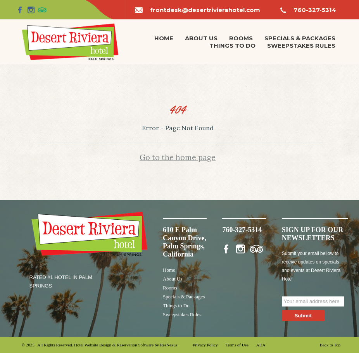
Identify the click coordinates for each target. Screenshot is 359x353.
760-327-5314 (314, 10)
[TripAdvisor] (42, 10)
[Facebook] (20, 10)
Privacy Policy (205, 345)
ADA (261, 345)
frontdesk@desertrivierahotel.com (205, 10)
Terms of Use (237, 345)
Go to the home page (178, 157)
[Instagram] (31, 10)
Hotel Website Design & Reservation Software (114, 345)
